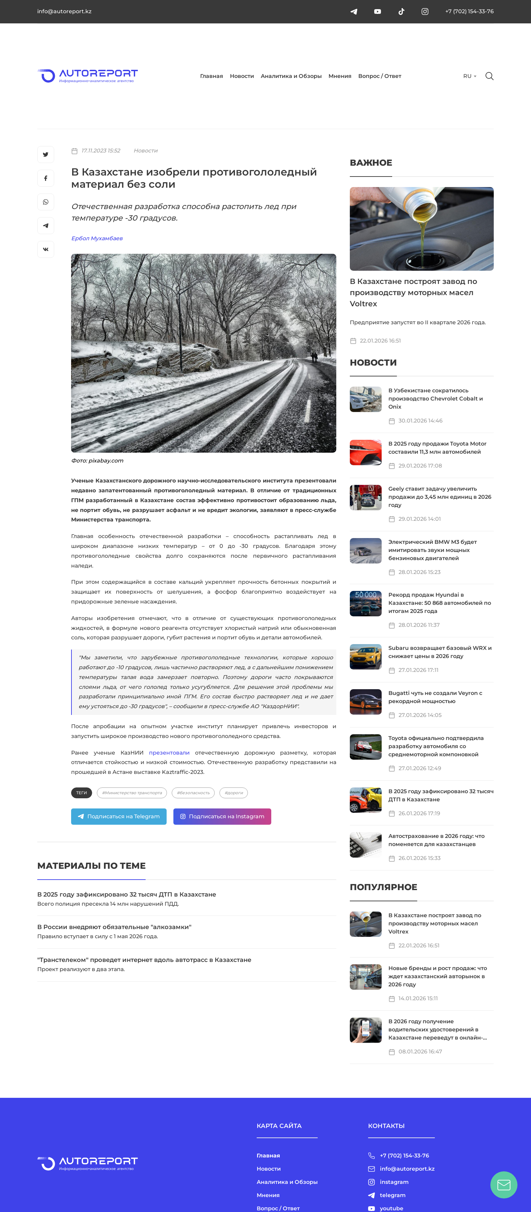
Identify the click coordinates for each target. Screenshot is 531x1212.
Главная (211, 76)
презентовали (169, 752)
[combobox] (469, 76)
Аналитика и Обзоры (291, 76)
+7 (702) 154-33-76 (469, 11)
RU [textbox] (467, 76)
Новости (242, 76)
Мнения (340, 76)
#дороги (234, 792)
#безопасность (193, 792)
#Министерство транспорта (132, 792)
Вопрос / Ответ (379, 76)
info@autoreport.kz (64, 11)
